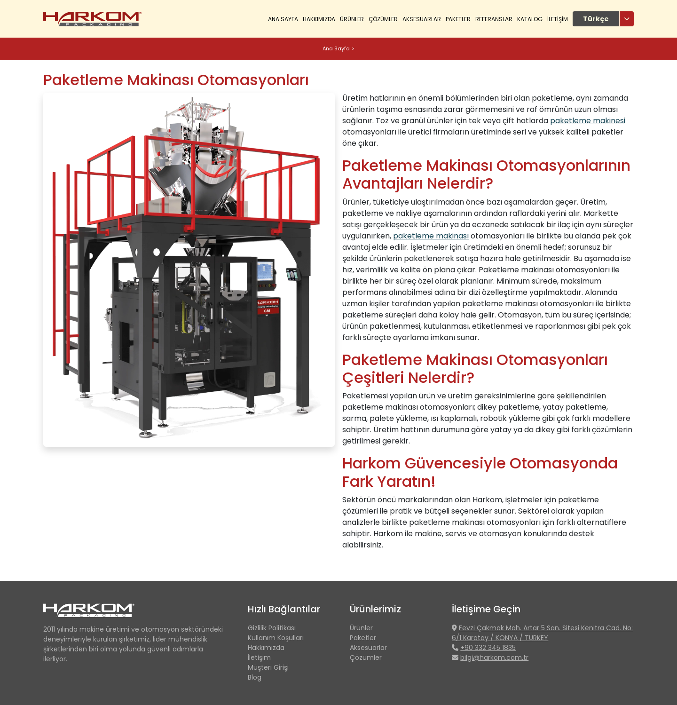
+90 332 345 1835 (488, 647)
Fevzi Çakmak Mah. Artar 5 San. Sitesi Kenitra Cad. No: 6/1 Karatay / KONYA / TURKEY (542, 632)
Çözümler (366, 657)
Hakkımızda (266, 647)
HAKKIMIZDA (319, 19)
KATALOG (530, 19)
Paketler (458, 19)
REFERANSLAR (493, 19)
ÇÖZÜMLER (383, 19)
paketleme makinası (431, 235)
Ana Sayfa (283, 19)
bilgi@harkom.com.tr (494, 657)
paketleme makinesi (587, 120)
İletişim (259, 657)
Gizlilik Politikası (272, 628)
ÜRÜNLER (352, 19)
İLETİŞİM (557, 19)
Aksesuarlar (421, 19)
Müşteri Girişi (268, 667)
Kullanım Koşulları (276, 637)
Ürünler (361, 628)
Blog (254, 677)
